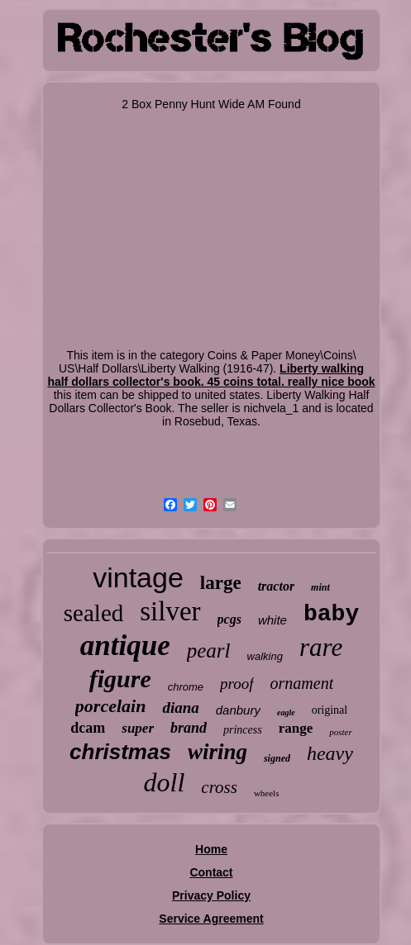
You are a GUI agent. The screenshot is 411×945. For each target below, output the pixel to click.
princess (242, 730)
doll (164, 782)
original (330, 710)
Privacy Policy (211, 895)
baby (331, 614)
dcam (87, 727)
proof (236, 683)
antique (125, 645)
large (220, 582)
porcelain (110, 706)
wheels (267, 793)
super (138, 728)
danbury (238, 710)
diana (180, 707)
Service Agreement (211, 918)
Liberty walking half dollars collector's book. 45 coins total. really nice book (211, 375)
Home (211, 849)
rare (320, 647)
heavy (330, 753)
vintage (138, 577)
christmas (120, 751)
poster (340, 732)
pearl (209, 650)
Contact (210, 872)
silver (170, 611)
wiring (217, 751)
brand (188, 727)
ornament (302, 683)
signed (277, 758)
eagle (286, 712)
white (272, 620)
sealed (93, 613)
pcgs (229, 619)
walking (265, 656)
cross (219, 787)
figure (120, 678)
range (296, 728)
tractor (276, 586)
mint (320, 587)
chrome (185, 687)
